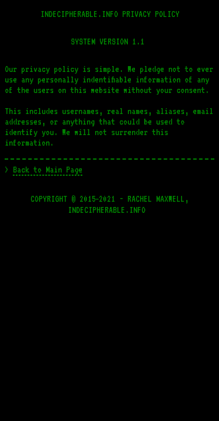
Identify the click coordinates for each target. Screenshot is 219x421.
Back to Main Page (47, 169)
